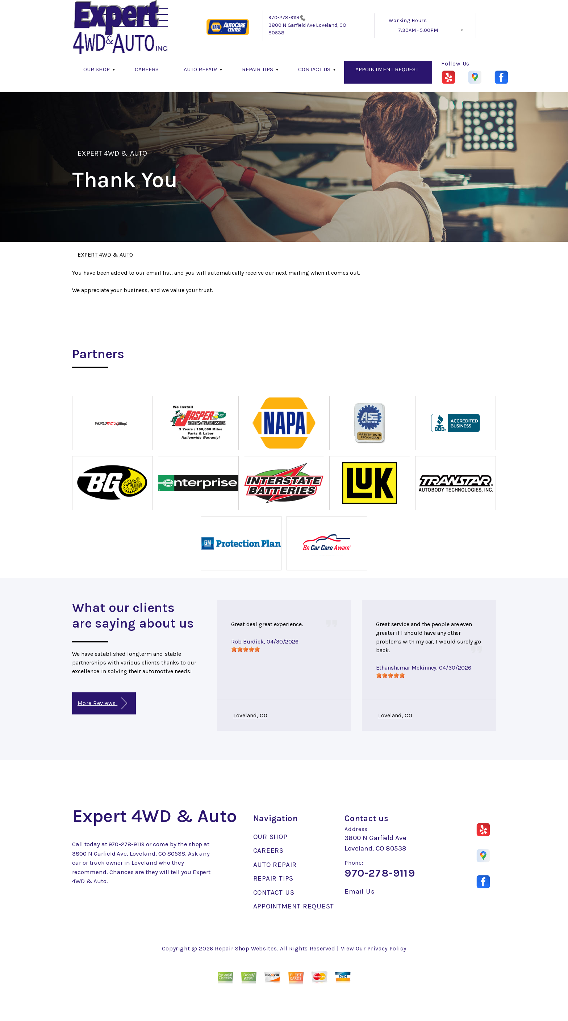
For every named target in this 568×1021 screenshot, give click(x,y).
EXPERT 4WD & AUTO (112, 153)
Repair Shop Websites (246, 948)
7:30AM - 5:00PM (418, 30)
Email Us (359, 891)
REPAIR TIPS (257, 69)
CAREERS (147, 69)
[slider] (245, 649)
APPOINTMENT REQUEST (386, 69)
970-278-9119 (283, 17)
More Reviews (102, 703)
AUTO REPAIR (200, 69)
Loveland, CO (250, 715)
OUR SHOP (96, 69)
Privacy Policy (386, 948)
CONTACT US (314, 69)
